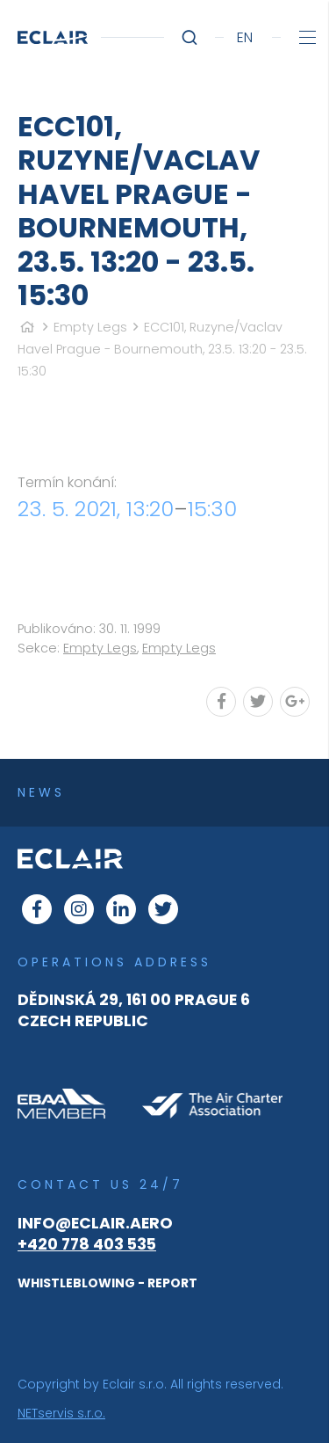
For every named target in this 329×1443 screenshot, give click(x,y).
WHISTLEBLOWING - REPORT (107, 1283)
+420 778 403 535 (87, 1244)
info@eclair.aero (95, 1223)
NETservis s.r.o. (61, 1413)
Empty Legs (90, 327)
